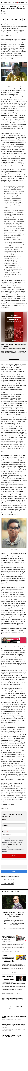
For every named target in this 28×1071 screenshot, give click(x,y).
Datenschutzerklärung (13, 844)
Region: (4, 831)
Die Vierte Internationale (7, 883)
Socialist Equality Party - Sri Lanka (9, 879)
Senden (14, 856)
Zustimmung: (6, 838)
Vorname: (5, 825)
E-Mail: (4, 819)
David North (3, 13)
